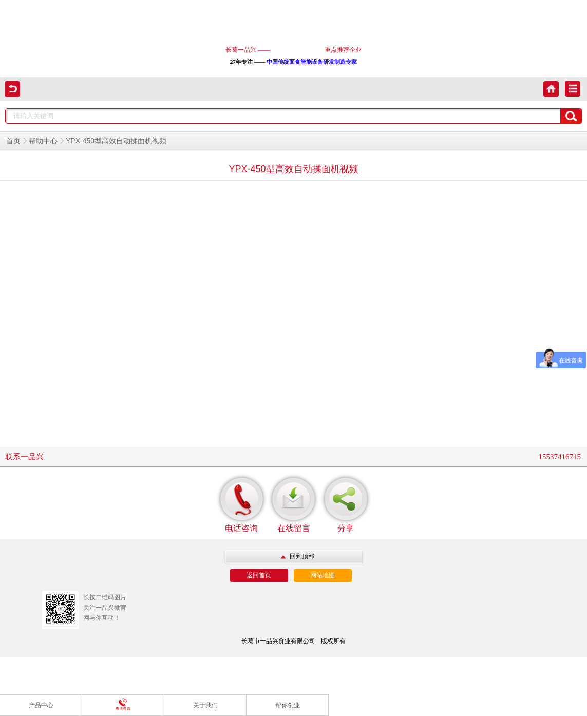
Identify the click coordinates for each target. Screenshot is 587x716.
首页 (13, 141)
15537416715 (560, 457)
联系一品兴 (24, 457)
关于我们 (205, 705)
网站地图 (322, 575)
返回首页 (259, 575)
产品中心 (41, 705)
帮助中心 (43, 141)
